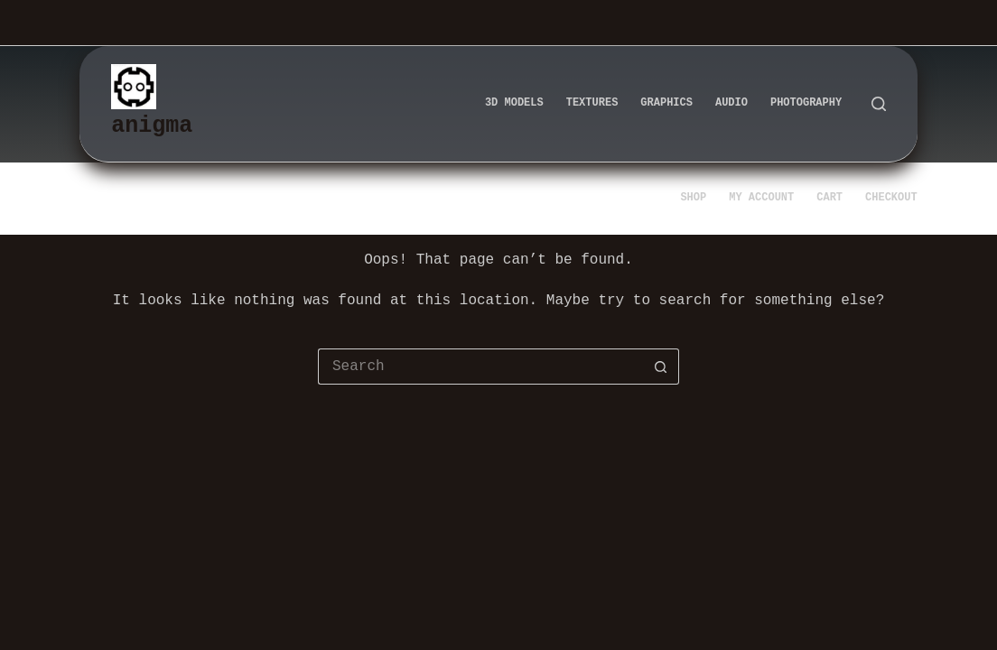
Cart (829, 198)
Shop (693, 198)
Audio (731, 103)
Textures (592, 103)
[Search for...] (480, 366)
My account (761, 198)
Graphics (666, 103)
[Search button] (661, 366)
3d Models (514, 103)
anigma (151, 125)
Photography (806, 103)
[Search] (878, 104)
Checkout (891, 198)
